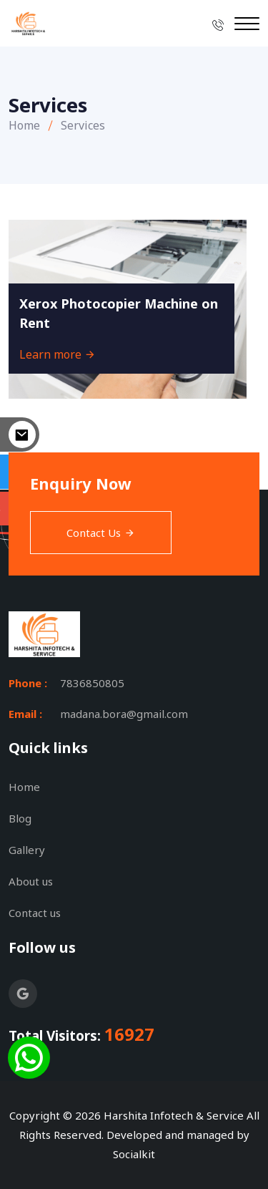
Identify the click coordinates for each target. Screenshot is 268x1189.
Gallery (27, 850)
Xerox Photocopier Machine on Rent (118, 313)
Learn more (57, 354)
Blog (20, 818)
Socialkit (134, 1154)
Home (24, 125)
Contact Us (100, 532)
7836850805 (92, 683)
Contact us (35, 913)
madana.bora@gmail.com (124, 714)
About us (31, 881)
